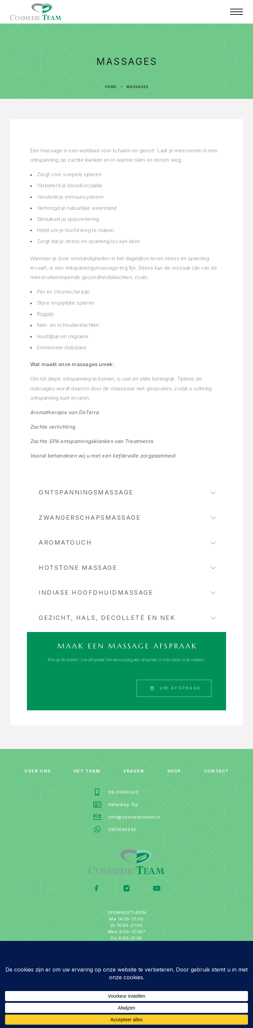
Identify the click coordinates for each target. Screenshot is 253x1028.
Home (111, 87)
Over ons (37, 771)
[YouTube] (157, 889)
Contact (216, 771)
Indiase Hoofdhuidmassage (127, 592)
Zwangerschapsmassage (127, 517)
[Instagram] (127, 889)
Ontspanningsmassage (127, 492)
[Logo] (35, 11)
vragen (133, 771)
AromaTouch (127, 542)
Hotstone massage (127, 567)
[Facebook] (97, 889)
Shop (174, 771)
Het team (87, 771)
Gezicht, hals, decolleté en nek (127, 617)
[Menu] (236, 12)
